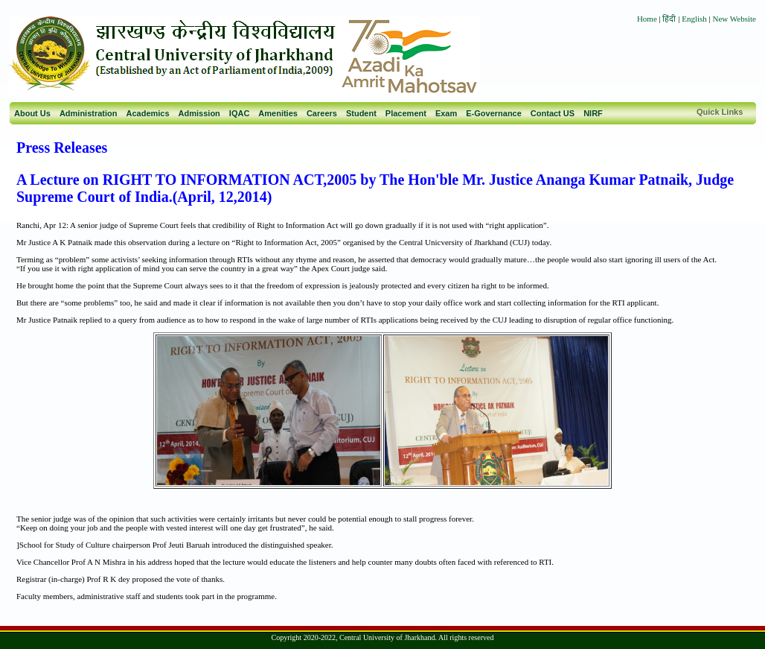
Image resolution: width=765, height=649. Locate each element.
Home (647, 18)
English (694, 18)
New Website (734, 18)
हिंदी (670, 18)
